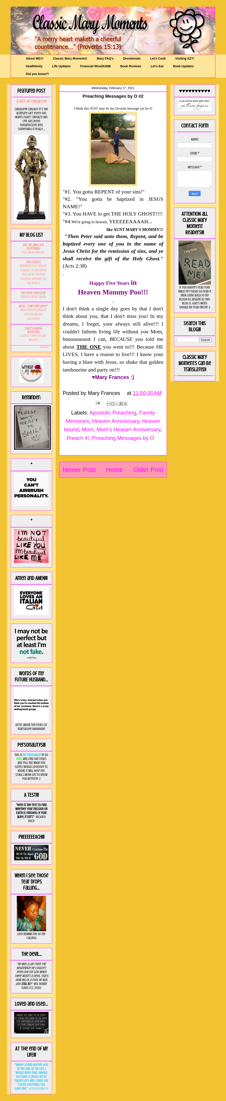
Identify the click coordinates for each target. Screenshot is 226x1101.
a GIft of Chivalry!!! (31, 101)
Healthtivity (34, 66)
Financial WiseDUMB (95, 66)
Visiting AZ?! (184, 58)
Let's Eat (157, 66)
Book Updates (183, 66)
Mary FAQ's (105, 58)
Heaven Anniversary (115, 421)
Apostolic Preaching (112, 413)
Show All (44, 347)
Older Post (148, 469)
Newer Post (79, 469)
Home (114, 469)
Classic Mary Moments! (70, 58)
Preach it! (78, 438)
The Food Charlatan (33, 293)
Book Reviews (130, 66)
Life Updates (61, 66)
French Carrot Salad (33, 297)
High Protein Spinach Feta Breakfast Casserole (33, 314)
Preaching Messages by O (123, 438)
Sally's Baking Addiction (33, 330)
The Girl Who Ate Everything (33, 247)
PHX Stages (33, 262)
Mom (88, 429)
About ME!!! (34, 58)
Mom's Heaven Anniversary (128, 429)
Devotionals (132, 58)
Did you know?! (37, 74)
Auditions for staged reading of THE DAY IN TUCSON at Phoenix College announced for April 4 (33, 274)
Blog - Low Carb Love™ (33, 306)
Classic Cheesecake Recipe (33, 338)
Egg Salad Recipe (33, 252)
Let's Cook (158, 58)
